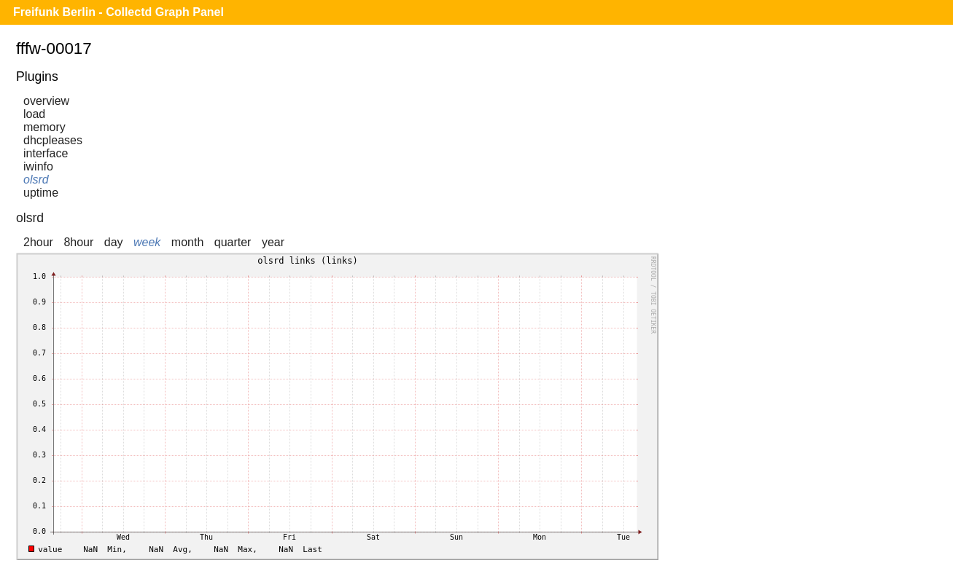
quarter (233, 242)
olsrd (36, 179)
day (113, 242)
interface (45, 153)
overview (46, 101)
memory (44, 127)
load (34, 114)
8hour (78, 242)
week (146, 242)
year (273, 242)
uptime (40, 192)
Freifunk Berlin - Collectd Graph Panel (118, 12)
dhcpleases (52, 140)
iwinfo (38, 166)
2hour (38, 242)
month (187, 242)
